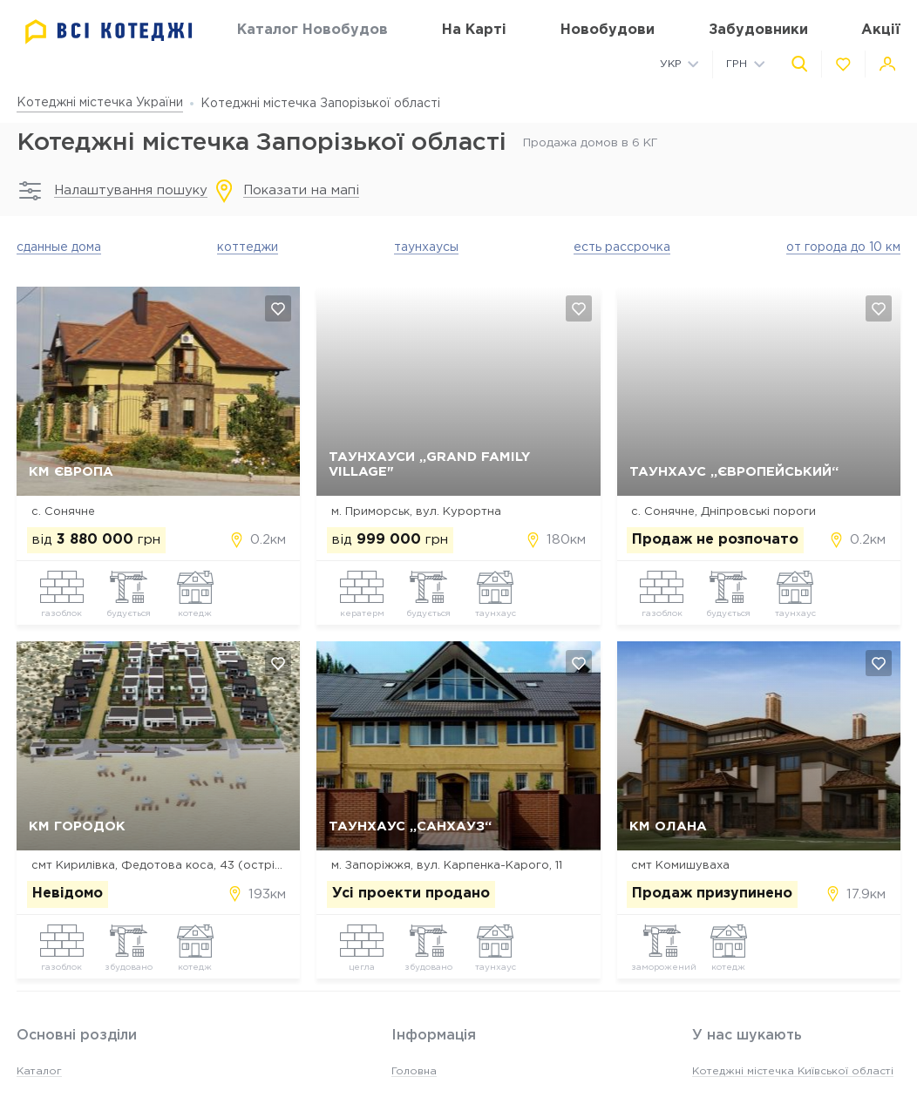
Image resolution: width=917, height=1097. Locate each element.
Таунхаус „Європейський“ (734, 471)
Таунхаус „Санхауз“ (410, 826)
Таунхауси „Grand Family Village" (429, 464)
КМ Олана (668, 826)
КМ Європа (71, 471)
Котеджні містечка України (100, 103)
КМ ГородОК (77, 826)
